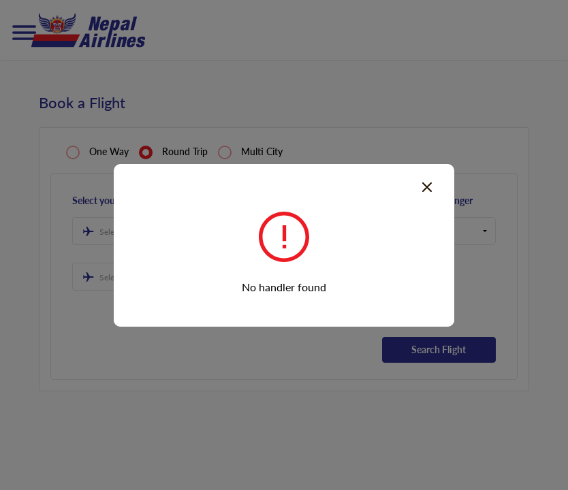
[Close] (427, 186)
